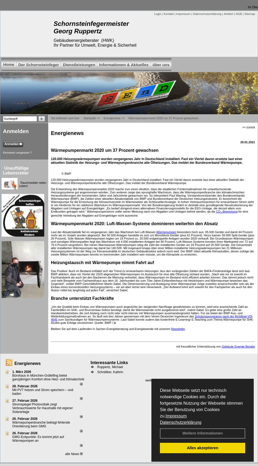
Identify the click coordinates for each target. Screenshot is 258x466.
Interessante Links (109, 362)
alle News (73, 454)
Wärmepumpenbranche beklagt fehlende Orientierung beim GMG (41, 424)
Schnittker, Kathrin (110, 372)
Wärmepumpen (166, 232)
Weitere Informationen (202, 433)
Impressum (176, 416)
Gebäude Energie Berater (238, 346)
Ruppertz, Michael (110, 367)
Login (157, 13)
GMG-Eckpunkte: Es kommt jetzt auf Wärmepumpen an (38, 439)
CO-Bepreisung (226, 211)
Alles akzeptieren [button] (202, 448)
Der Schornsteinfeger (38, 64)
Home (8, 64)
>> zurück (248, 127)
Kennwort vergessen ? (17, 152)
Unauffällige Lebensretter (16, 170)
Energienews (27, 363)
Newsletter (178, 328)
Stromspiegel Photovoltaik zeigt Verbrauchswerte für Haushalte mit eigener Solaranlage (42, 408)
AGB (239, 13)
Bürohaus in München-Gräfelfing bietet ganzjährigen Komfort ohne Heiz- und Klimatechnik (48, 377)
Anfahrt (228, 13)
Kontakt (169, 13)
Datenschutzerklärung (180, 422)
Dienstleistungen (79, 64)
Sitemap (249, 13)
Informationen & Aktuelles (123, 64)
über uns (160, 64)
